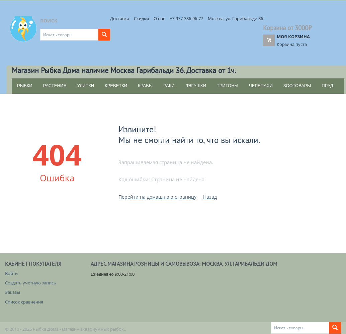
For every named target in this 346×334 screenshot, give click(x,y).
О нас (159, 18)
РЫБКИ (24, 85)
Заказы (12, 292)
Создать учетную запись (30, 283)
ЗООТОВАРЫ (297, 85)
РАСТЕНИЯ (55, 85)
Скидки (141, 18)
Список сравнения (24, 302)
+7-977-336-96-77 (186, 18)
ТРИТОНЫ (227, 85)
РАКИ (168, 85)
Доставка (119, 18)
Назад (210, 197)
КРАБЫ (145, 85)
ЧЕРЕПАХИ (261, 85)
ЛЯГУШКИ (195, 85)
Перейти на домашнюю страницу (157, 197)
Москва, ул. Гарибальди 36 (235, 18)
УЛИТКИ (85, 85)
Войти (11, 273)
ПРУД (327, 85)
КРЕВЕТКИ (116, 85)
